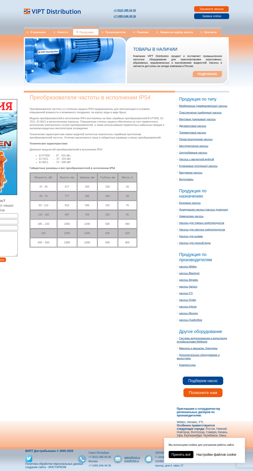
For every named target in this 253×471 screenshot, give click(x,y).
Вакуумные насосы (190, 172)
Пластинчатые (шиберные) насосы (200, 112)
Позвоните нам (203, 392)
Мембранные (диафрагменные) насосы (203, 105)
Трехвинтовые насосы (192, 132)
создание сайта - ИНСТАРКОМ (45, 467)
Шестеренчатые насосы (193, 145)
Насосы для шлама (191, 236)
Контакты (210, 32)
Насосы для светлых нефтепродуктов (202, 229)
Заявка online (211, 16)
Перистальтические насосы (196, 139)
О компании (38, 32)
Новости (62, 32)
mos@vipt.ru (131, 460)
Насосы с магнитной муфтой (196, 159)
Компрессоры (187, 364)
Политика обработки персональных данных (54, 464)
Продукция (87, 32)
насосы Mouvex (188, 313)
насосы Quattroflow (190, 319)
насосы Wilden (188, 266)
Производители (115, 32)
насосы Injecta (188, 306)
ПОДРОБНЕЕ (207, 74)
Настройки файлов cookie (216, 454)
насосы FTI (186, 293)
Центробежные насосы (193, 152)
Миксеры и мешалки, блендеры (198, 348)
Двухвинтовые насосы (192, 125)
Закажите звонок (211, 9)
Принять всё (181, 454)
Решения (142, 32)
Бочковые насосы (190, 202)
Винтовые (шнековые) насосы (197, 119)
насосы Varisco (188, 286)
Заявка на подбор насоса (176, 32)
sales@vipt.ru (132, 457)
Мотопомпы (186, 179)
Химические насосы (191, 216)
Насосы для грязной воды (195, 242)
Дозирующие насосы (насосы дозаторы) (203, 209)
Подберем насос (203, 381)
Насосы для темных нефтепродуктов (201, 222)
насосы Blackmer (189, 273)
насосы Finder (187, 299)
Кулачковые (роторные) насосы (198, 165)
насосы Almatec (188, 279)
